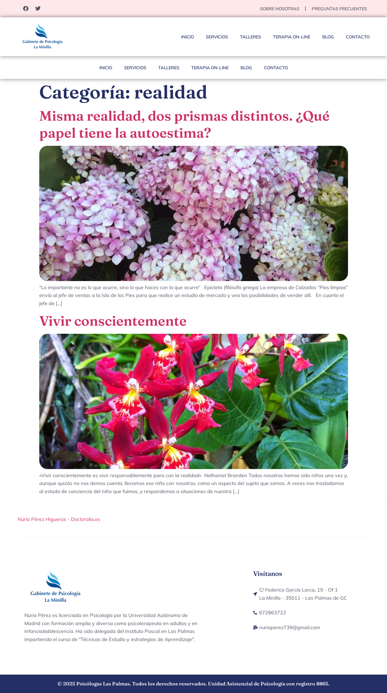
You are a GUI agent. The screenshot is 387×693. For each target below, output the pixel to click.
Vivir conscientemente (113, 320)
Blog (328, 36)
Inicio (187, 36)
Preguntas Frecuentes (339, 8)
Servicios (217, 36)
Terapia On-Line (291, 36)
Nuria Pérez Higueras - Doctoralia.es (59, 519)
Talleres (250, 36)
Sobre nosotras (279, 8)
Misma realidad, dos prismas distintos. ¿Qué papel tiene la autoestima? (184, 124)
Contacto (358, 36)
